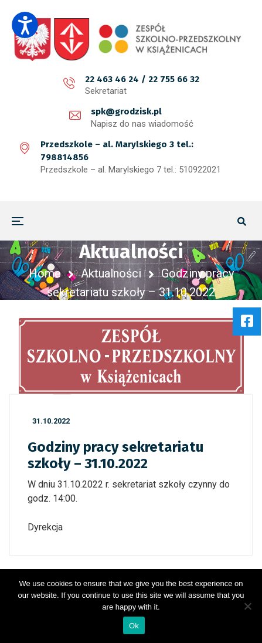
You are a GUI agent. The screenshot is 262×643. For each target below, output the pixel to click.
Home (45, 273)
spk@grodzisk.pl (126, 111)
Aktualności (111, 273)
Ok (134, 625)
